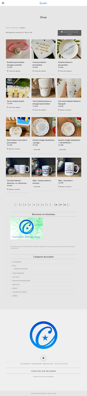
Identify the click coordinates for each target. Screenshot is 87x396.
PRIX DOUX (16, 284)
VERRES (14, 296)
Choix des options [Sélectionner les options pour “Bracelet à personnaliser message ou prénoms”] (15, 71)
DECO (14, 265)
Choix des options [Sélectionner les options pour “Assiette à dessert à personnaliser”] (66, 71)
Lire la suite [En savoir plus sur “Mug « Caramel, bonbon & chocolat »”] (37, 186)
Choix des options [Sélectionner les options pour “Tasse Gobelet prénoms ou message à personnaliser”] (40, 110)
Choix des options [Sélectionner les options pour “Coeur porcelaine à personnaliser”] (40, 71)
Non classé (15, 277)
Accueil (8, 27)
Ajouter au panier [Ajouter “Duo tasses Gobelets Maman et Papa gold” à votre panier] (66, 110)
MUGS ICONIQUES (18, 273)
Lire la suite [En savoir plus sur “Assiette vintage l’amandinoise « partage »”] (37, 149)
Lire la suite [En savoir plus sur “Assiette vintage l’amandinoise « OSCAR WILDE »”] (62, 149)
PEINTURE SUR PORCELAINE (21, 280)
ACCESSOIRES (16, 262)
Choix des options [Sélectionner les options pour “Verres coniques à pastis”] (15, 107)
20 (65, 205)
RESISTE (15, 288)
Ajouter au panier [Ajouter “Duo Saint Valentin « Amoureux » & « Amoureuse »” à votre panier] (14, 189)
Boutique (15, 27)
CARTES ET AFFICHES (21, 269)
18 (56, 205)
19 (61, 205)
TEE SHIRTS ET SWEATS (19, 292)
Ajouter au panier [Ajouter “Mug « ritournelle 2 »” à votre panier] (66, 186)
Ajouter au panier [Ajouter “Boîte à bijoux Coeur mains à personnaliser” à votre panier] (14, 148)
